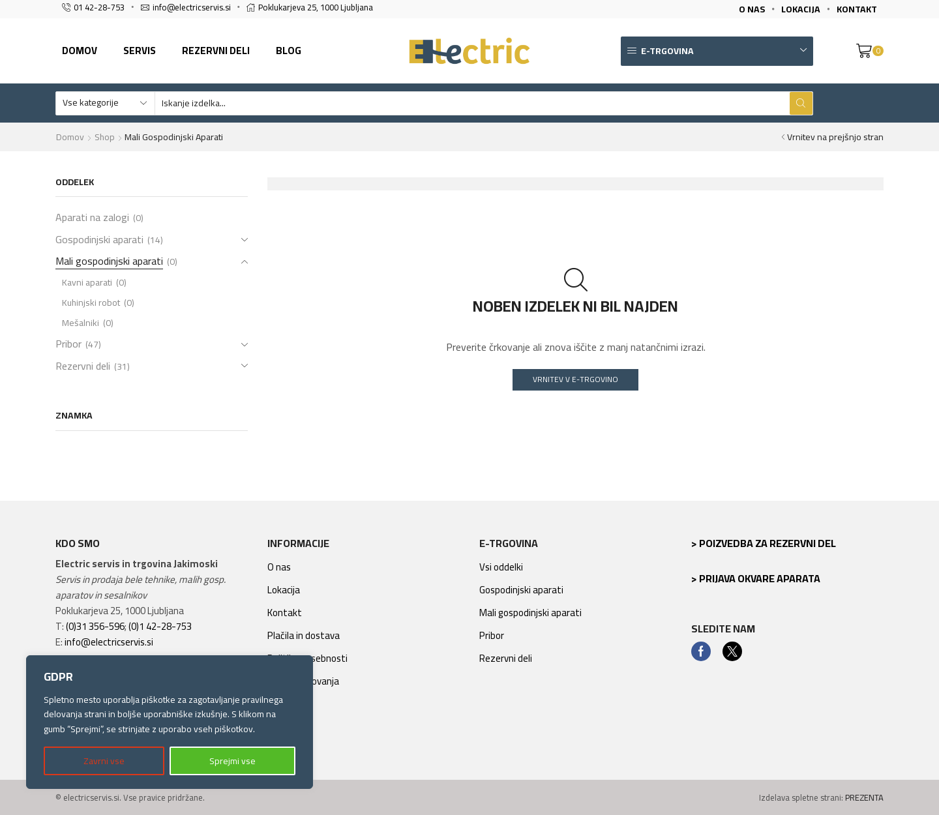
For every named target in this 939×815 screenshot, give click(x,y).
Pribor (68, 343)
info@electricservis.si (109, 641)
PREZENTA (864, 797)
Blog (288, 50)
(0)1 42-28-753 (160, 626)
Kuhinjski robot (91, 302)
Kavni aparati (87, 282)
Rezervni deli (216, 50)
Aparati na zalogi (92, 218)
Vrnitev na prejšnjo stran (835, 136)
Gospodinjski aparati (99, 239)
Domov (79, 50)
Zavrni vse (104, 760)
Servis (139, 50)
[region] (169, 722)
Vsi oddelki (501, 566)
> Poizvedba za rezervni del (763, 543)
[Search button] (801, 103)
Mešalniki (80, 322)
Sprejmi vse (232, 760)
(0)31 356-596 (95, 626)
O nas (279, 566)
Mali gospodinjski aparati (109, 261)
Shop (105, 136)
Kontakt (284, 612)
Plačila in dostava (303, 635)
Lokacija (283, 589)
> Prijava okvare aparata (755, 578)
